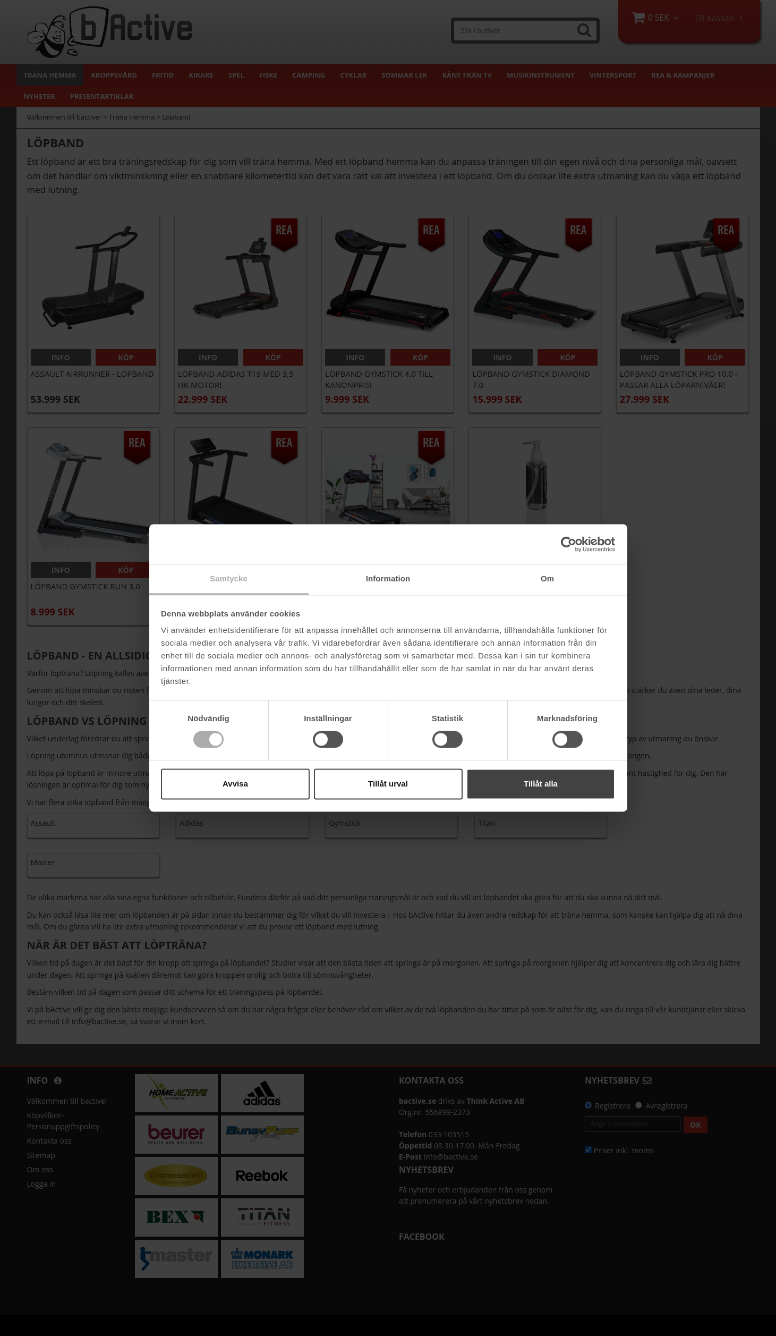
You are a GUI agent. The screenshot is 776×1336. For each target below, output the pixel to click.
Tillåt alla (541, 783)
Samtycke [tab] (229, 578)
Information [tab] (388, 578)
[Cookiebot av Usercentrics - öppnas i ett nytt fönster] (568, 544)
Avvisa (235, 783)
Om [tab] (547, 578)
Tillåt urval (388, 783)
